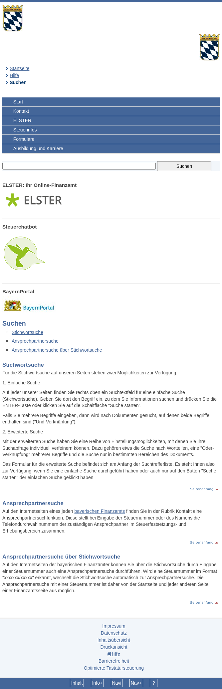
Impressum (113, 626)
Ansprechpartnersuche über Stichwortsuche (57, 350)
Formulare (24, 139)
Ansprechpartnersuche (35, 341)
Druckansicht (113, 647)
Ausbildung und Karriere (38, 148)
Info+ (97, 683)
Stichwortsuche (27, 332)
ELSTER (22, 120)
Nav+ (136, 683)
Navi (116, 683)
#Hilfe (114, 654)
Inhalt (77, 683)
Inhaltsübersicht (114, 640)
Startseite (19, 68)
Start (18, 101)
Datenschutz (114, 633)
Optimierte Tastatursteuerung (114, 668)
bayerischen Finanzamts (99, 511)
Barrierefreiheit (114, 661)
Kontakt (21, 111)
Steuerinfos (25, 129)
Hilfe (14, 75)
